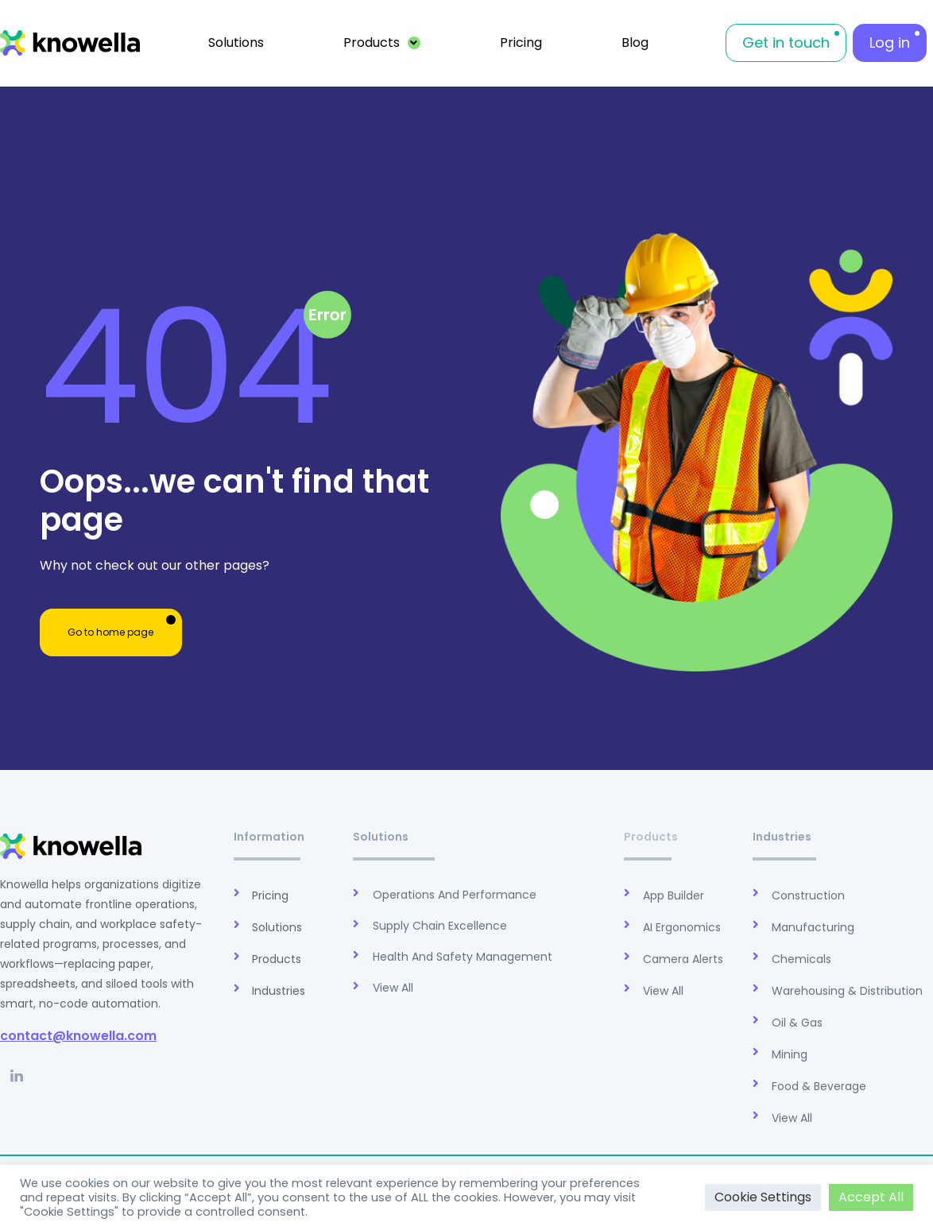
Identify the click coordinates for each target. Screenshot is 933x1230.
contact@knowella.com (78, 1036)
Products (382, 42)
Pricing (521, 42)
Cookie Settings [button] (762, 1197)
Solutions (236, 42)
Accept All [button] (871, 1197)
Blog (634, 42)
